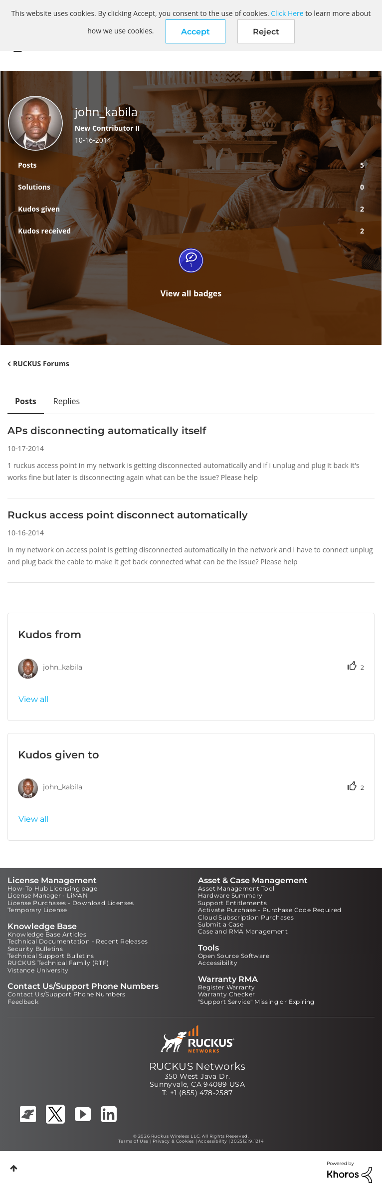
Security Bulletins (35, 949)
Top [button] (13, 1168)
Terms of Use (133, 1141)
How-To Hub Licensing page (52, 888)
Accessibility (217, 962)
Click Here (287, 13)
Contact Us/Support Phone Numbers (66, 994)
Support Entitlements (232, 903)
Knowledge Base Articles (46, 934)
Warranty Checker (226, 994)
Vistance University (38, 970)
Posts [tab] (25, 401)
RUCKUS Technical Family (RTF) (58, 962)
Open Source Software (233, 955)
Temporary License (37, 910)
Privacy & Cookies (173, 1141)
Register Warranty (226, 987)
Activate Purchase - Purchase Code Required (270, 910)
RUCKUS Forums (41, 363)
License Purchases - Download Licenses (70, 903)
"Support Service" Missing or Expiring (256, 1001)
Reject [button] (266, 31)
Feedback (22, 1001)
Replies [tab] (66, 401)
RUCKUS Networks (197, 1066)
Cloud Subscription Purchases (246, 917)
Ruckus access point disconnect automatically (127, 515)
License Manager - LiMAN (47, 895)
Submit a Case (220, 924)
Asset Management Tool (236, 888)
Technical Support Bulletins (50, 955)
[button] (195, 31)
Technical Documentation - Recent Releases (77, 941)
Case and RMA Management (243, 931)
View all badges (191, 293)
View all (33, 699)
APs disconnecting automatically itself (106, 431)
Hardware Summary (230, 895)
